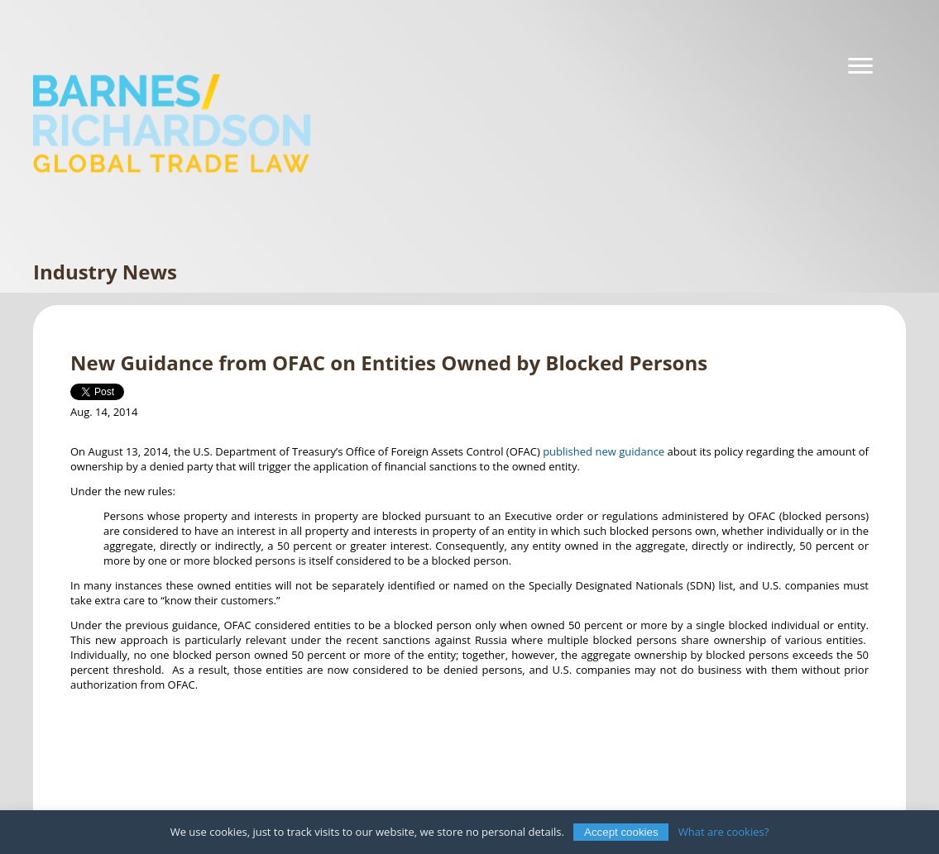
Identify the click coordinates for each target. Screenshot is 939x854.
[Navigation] (860, 66)
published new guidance (603, 451)
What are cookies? (723, 831)
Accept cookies (621, 832)
